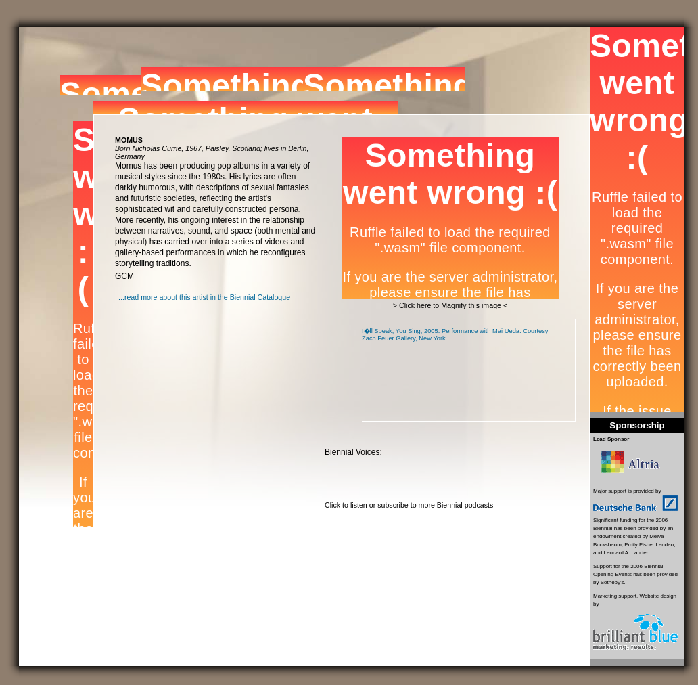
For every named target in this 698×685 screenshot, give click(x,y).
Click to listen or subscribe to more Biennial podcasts (409, 505)
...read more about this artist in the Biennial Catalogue (204, 297)
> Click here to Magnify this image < (450, 305)
